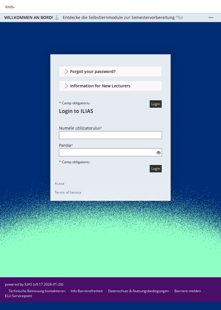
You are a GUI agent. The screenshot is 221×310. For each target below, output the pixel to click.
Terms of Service (68, 192)
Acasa (59, 183)
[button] (110, 71)
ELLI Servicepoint (18, 295)
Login (155, 103)
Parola (66, 145)
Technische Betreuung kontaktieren (37, 290)
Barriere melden (187, 290)
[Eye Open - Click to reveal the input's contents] (159, 153)
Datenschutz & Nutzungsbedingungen (138, 290)
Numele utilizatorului (80, 128)
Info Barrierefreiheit (87, 290)
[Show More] (211, 17)
